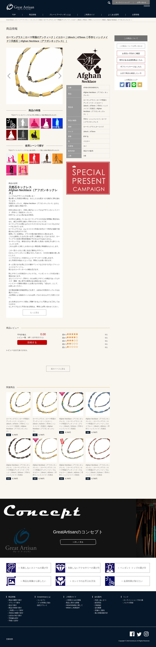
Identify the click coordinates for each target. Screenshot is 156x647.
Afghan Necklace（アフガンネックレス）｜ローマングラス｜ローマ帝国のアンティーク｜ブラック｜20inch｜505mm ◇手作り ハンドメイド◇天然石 (18, 470)
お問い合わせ (141, 2)
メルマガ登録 (128, 603)
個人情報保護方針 (101, 613)
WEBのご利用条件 (73, 608)
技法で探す (13, 605)
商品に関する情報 (72, 603)
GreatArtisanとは (43, 597)
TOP (14, 15)
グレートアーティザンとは (60, 15)
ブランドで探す (14, 603)
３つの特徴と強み (43, 603)
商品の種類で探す (15, 600)
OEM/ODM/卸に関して (74, 605)
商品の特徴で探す (15, 608)
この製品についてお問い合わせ (130, 46)
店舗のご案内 (100, 610)
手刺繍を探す (13, 618)
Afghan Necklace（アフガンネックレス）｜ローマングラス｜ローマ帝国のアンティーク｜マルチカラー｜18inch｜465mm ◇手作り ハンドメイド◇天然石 (71, 470)
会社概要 (98, 608)
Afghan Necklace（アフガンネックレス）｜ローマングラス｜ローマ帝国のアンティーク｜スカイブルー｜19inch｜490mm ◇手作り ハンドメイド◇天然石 (98, 424)
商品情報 (32, 15)
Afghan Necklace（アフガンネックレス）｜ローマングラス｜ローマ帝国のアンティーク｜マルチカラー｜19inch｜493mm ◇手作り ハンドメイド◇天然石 (45, 470)
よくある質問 (113, 15)
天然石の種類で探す (16, 613)
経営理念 (98, 603)
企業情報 (135, 15)
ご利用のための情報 (73, 600)
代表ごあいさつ (100, 600)
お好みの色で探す (15, 615)
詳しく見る (78, 542)
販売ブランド (42, 605)
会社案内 (98, 597)
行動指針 (98, 605)
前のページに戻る (58, 369)
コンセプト (41, 600)
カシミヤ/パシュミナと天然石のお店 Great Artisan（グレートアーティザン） (20, 6)
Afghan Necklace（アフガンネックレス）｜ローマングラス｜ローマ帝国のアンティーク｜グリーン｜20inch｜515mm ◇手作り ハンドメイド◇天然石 (71, 424)
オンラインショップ (123, 2)
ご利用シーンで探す (16, 610)
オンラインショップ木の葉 (133, 600)
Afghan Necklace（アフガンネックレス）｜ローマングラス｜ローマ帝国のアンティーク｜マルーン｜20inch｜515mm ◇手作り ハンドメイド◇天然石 (98, 470)
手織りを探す (13, 621)
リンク (125, 597)
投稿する (32, 342)
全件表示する (37, 337)
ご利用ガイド (89, 15)
